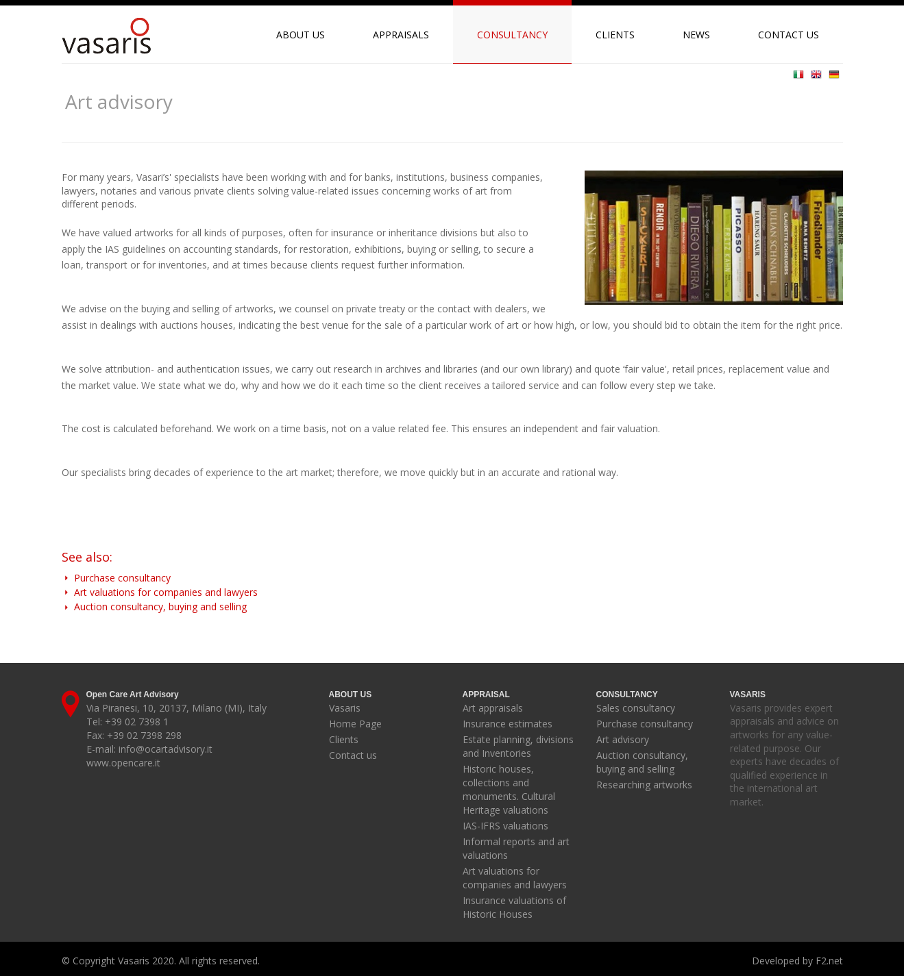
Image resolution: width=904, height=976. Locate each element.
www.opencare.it (123, 762)
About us (300, 34)
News (696, 34)
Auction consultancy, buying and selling (154, 606)
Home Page (355, 723)
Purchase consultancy (116, 577)
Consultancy (512, 34)
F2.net (829, 960)
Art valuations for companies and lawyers (160, 592)
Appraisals (401, 34)
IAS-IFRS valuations (505, 825)
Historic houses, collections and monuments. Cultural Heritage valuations (509, 789)
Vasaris (345, 707)
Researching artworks (644, 784)
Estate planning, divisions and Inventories (518, 746)
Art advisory (622, 739)
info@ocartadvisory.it (165, 748)
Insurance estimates (507, 723)
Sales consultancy (635, 707)
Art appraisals (493, 707)
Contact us (788, 34)
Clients (615, 34)
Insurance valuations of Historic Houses (514, 907)
